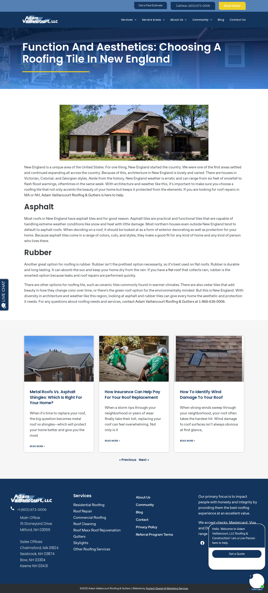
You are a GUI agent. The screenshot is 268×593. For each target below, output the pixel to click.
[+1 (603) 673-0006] (13, 508)
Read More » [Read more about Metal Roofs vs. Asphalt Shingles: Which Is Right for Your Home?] (37, 446)
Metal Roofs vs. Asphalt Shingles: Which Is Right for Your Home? (56, 397)
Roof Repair (82, 511)
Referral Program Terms (154, 534)
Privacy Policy (146, 527)
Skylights (80, 543)
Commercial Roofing (89, 517)
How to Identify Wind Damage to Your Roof (201, 394)
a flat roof (173, 270)
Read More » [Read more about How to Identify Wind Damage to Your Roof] (187, 440)
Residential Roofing (88, 505)
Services (128, 19)
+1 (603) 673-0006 (32, 509)
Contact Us (238, 19)
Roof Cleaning (84, 524)
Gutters (79, 536)
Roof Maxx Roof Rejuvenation (97, 530)
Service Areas (153, 19)
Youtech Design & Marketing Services (167, 588)
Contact (142, 519)
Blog (221, 19)
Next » (144, 459)
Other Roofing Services (91, 549)
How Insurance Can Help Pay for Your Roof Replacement (132, 394)
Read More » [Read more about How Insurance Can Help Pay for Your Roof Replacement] (112, 440)
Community (202, 19)
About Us (178, 19)
